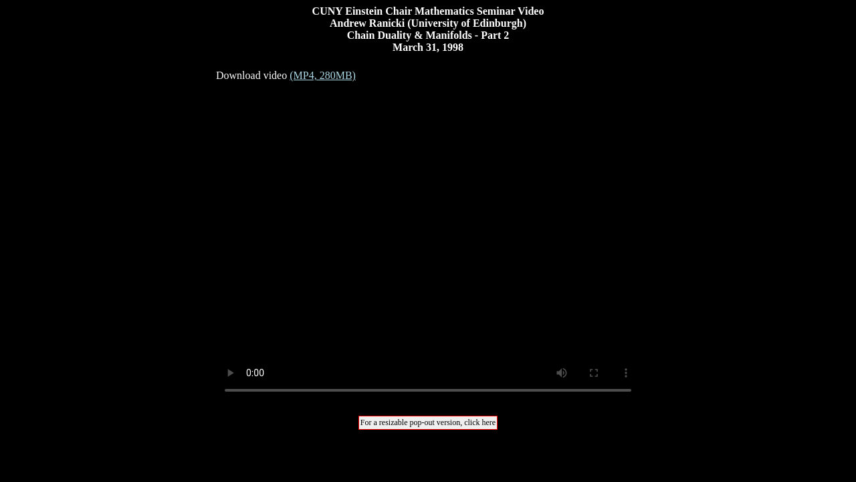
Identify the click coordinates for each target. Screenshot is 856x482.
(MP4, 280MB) (323, 75)
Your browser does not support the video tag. (428, 244)
